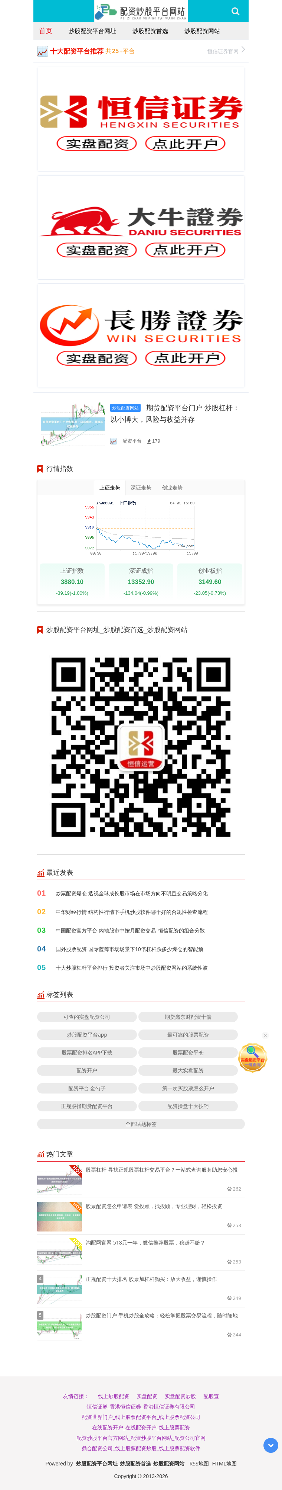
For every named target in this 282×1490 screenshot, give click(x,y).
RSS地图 (199, 1463)
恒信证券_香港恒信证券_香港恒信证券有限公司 (141, 1406)
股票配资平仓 (188, 1052)
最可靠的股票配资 (188, 1034)
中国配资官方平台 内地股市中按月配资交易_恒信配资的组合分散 (130, 930)
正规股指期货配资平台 (87, 1106)
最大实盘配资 (188, 1070)
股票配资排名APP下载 (87, 1052)
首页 (45, 30)
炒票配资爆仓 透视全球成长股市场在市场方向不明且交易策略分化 (132, 893)
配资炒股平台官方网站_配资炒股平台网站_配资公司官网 (141, 1437)
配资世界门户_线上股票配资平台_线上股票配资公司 (141, 1416)
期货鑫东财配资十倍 (188, 1016)
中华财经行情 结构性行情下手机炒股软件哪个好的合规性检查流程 (132, 911)
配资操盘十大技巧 (188, 1106)
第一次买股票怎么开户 (188, 1088)
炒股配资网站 (202, 31)
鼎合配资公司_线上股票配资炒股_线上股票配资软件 (141, 1448)
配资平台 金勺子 (87, 1088)
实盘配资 (147, 1396)
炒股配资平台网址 (92, 31)
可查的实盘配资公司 (86, 1016)
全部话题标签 (141, 1123)
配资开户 (86, 1070)
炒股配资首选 (150, 31)
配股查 (211, 1396)
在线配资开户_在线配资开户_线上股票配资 (141, 1427)
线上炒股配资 (113, 1396)
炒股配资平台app (87, 1034)
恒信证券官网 (226, 50)
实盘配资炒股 (180, 1396)
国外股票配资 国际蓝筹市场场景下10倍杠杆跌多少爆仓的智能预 (129, 949)
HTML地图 (224, 1463)
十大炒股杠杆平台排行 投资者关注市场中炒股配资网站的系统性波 (132, 967)
